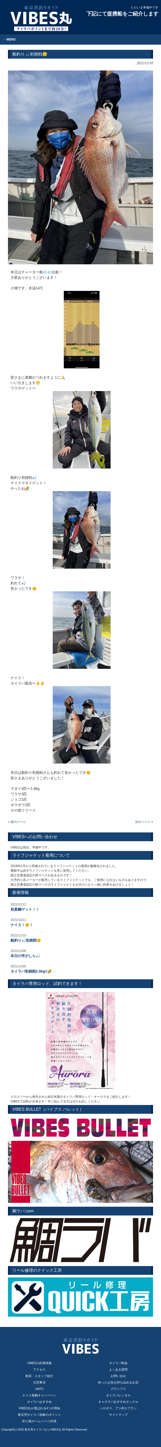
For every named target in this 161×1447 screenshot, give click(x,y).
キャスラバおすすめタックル (118, 1402)
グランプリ (118, 1389)
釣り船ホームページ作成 (39, 1421)
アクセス (39, 1369)
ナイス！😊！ (22, 925)
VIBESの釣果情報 (39, 1363)
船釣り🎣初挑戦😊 (26, 940)
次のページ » (144, 822)
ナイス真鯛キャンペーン (39, 1395)
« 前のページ (17, 822)
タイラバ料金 (118, 1363)
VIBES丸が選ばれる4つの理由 (39, 1408)
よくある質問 (118, 1369)
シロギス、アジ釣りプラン (118, 1408)
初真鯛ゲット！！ (25, 909)
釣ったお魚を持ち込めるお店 (118, 1382)
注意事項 (39, 1382)
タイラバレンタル (118, 1395)
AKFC (39, 1389)
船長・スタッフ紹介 (39, 1376)
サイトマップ (118, 1415)
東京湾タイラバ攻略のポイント (39, 1415)
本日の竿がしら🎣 (25, 956)
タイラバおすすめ (39, 1402)
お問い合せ (118, 1376)
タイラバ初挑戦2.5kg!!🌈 (31, 971)
